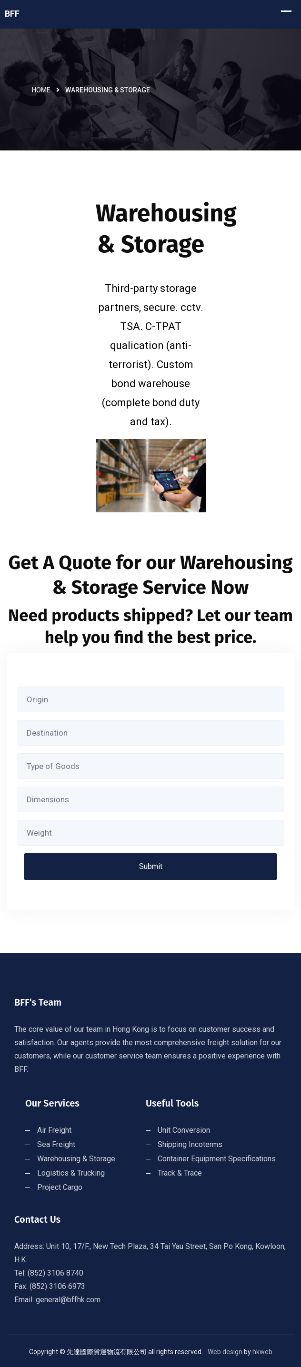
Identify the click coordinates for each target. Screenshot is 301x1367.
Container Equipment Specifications (217, 1158)
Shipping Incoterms (190, 1144)
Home (41, 90)
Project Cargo (59, 1187)
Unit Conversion (184, 1130)
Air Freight (54, 1130)
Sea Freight (56, 1144)
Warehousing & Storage (76, 1158)
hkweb (262, 1352)
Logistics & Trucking (71, 1172)
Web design (225, 1352)
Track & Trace (180, 1172)
